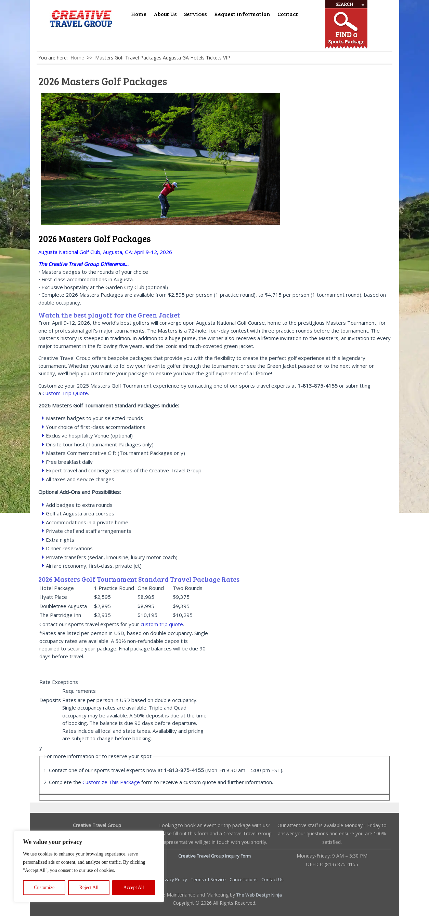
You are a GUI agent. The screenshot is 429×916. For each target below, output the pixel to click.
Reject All (89, 887)
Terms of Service (209, 879)
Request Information (242, 13)
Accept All (133, 887)
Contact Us (272, 879)
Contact (287, 13)
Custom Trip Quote (65, 393)
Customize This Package (111, 782)
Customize (44, 887)
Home (138, 13)
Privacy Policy (173, 879)
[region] (89, 866)
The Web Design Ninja (259, 895)
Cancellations (244, 879)
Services (195, 13)
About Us (165, 13)
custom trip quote (162, 624)
